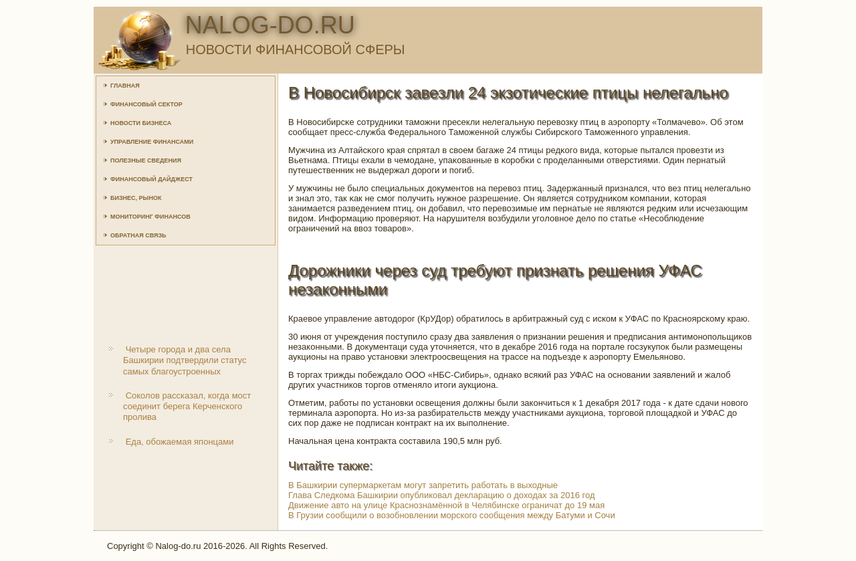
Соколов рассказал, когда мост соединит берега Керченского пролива (187, 406)
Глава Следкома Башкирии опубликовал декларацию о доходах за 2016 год (441, 495)
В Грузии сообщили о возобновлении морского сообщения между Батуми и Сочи (451, 515)
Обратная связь (138, 235)
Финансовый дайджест (151, 179)
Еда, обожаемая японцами (180, 442)
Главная (125, 85)
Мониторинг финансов (150, 216)
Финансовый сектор (146, 104)
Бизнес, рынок (135, 198)
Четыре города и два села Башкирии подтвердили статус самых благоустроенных (184, 360)
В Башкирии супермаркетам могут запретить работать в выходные (423, 485)
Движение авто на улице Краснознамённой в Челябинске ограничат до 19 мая (446, 505)
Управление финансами (151, 141)
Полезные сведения (145, 160)
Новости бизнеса (140, 123)
